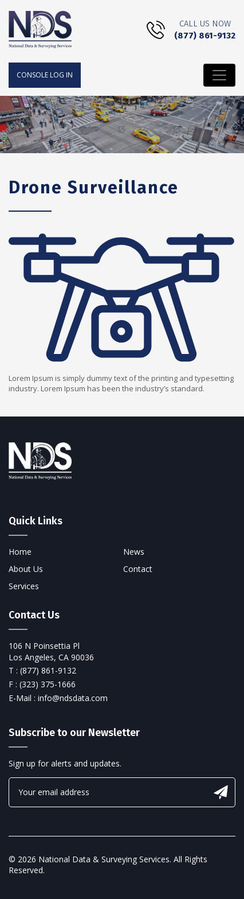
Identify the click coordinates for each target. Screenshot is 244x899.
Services (24, 586)
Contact (137, 568)
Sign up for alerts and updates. (65, 763)
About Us (26, 568)
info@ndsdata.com (73, 697)
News (133, 551)
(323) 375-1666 (47, 684)
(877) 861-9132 (204, 35)
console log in (45, 75)
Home (20, 551)
